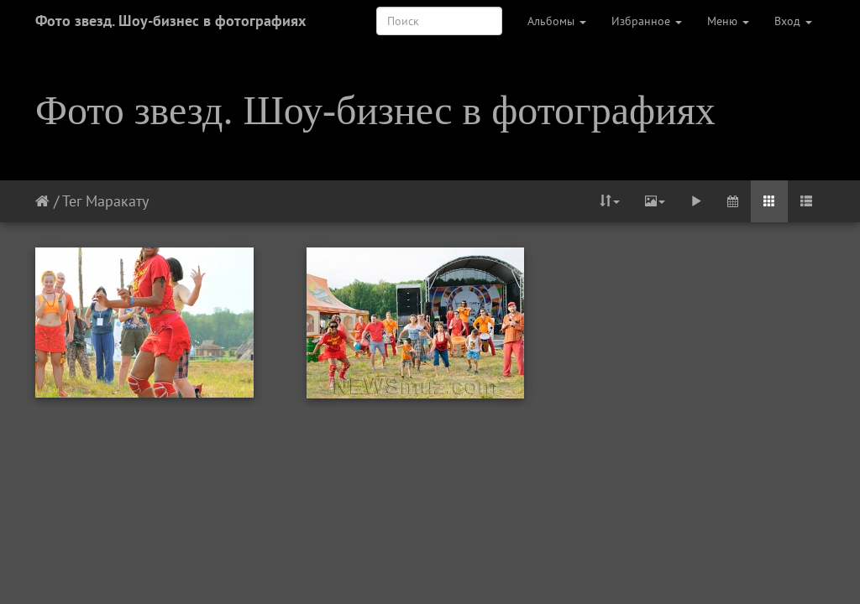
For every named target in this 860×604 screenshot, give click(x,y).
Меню (728, 21)
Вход (793, 21)
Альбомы (556, 21)
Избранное (646, 21)
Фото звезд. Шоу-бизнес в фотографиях (170, 20)
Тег (71, 201)
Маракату (117, 201)
